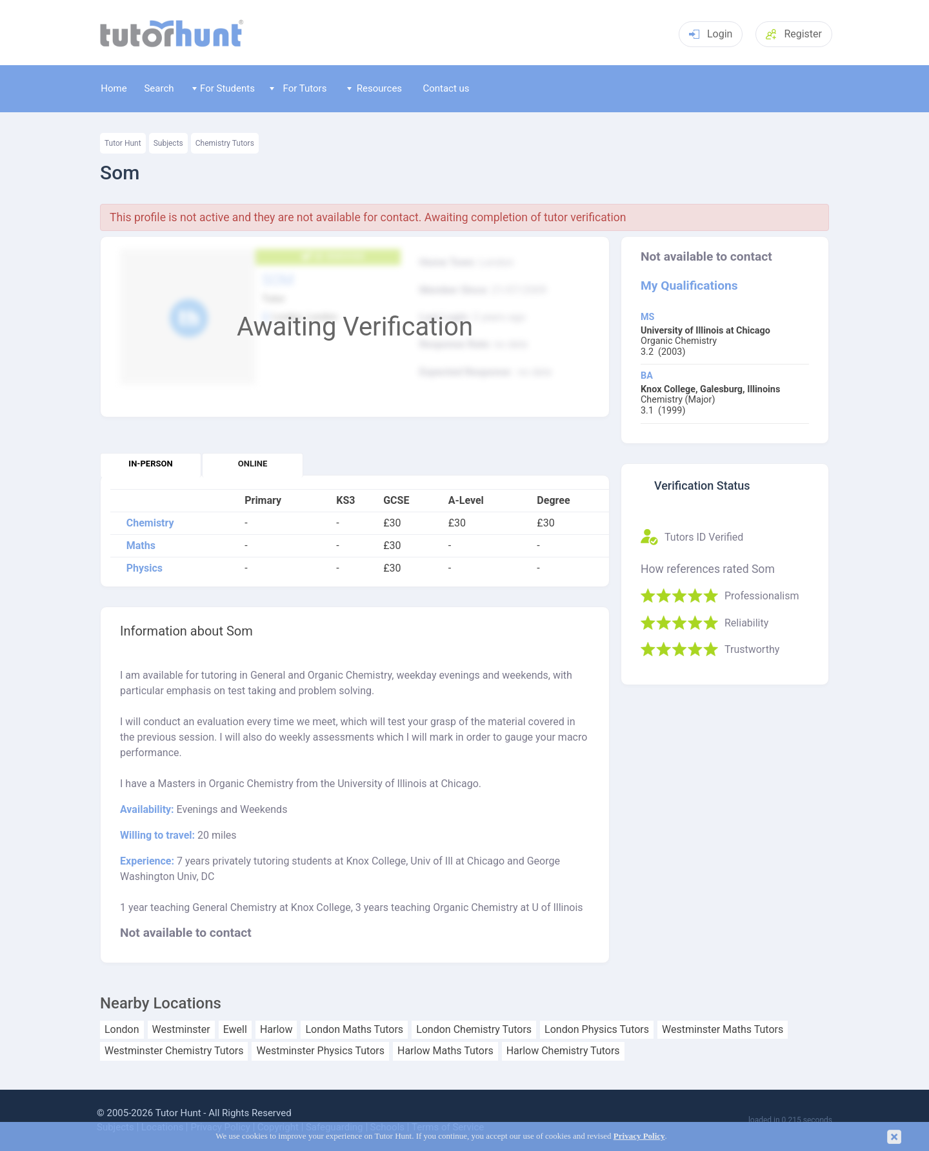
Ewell (235, 1030)
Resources (375, 88)
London (122, 1030)
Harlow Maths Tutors (445, 1051)
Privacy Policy (639, 1136)
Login (710, 34)
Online (252, 463)
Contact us (446, 88)
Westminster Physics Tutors (320, 1051)
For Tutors (298, 88)
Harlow (276, 1030)
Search (159, 88)
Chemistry (150, 523)
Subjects (168, 143)
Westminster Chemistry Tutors (174, 1051)
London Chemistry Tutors (474, 1030)
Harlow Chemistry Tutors (563, 1051)
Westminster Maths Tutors (722, 1030)
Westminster (181, 1030)
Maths (140, 546)
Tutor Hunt (123, 143)
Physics (144, 568)
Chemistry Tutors (224, 143)
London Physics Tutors (596, 1030)
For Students (223, 88)
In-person (150, 463)
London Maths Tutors (354, 1030)
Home (113, 88)
